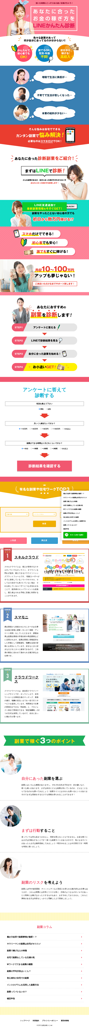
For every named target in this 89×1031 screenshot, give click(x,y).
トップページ (25, 1021)
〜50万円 (44, 429)
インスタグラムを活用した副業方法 (23, 985)
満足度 (44, 540)
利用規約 (36, 1021)
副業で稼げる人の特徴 (17, 950)
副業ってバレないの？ (17, 991)
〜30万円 (34, 429)
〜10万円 (23, 429)
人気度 (13, 540)
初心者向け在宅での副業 (18, 978)
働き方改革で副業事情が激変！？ (22, 937)
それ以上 (67, 429)
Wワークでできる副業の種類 (20, 964)
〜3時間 (53, 449)
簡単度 (75, 540)
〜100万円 (55, 429)
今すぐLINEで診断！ (77, 535)
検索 (44, 524)
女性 (48, 409)
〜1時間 (34, 449)
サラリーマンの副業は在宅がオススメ (24, 944)
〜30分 (25, 449)
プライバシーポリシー (50, 1021)
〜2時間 (44, 449)
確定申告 (11, 998)
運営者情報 (65, 1021)
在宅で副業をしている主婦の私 (21, 957)
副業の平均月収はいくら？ (19, 971)
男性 (41, 409)
